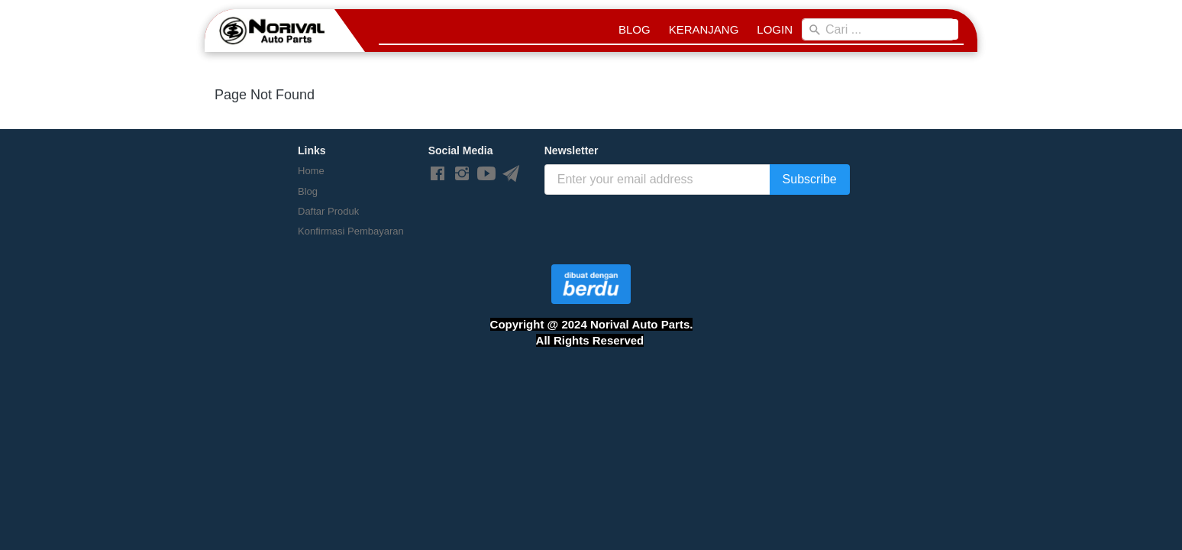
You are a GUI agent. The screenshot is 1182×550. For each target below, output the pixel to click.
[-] (437, 174)
